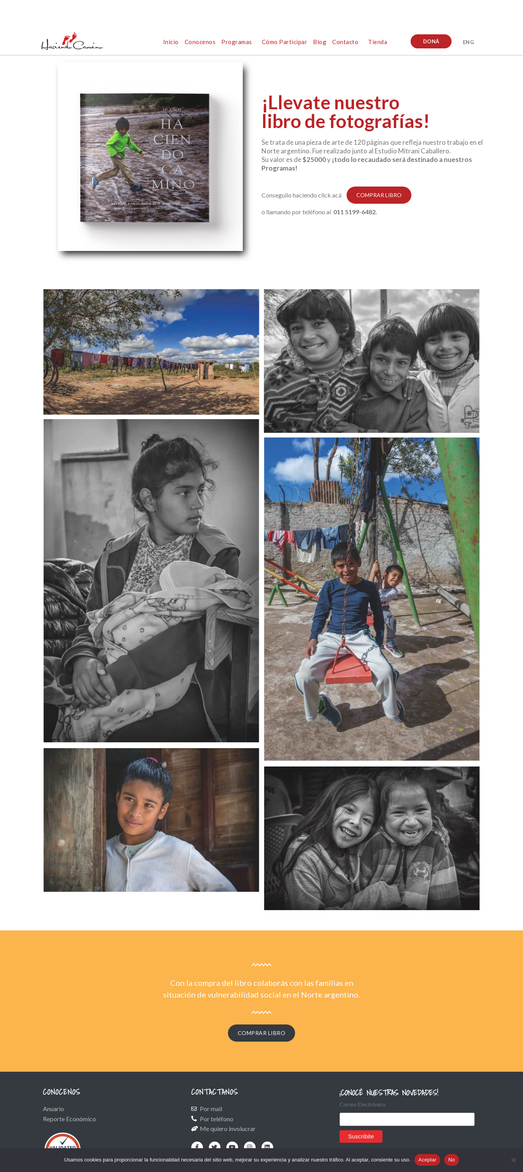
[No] (513, 1160)
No (451, 1160)
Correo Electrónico (363, 1104)
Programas (236, 41)
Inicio (171, 41)
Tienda (377, 41)
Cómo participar (285, 41)
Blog (319, 41)
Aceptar (427, 1160)
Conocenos (200, 41)
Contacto (345, 41)
